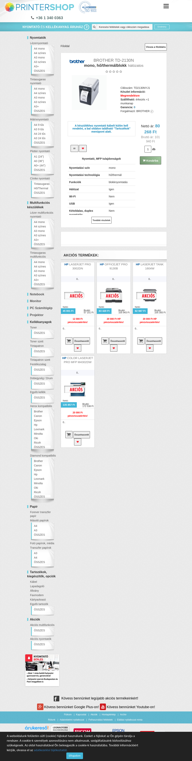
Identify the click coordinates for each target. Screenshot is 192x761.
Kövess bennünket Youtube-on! (127, 707)
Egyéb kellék (37, 392)
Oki (36, 438)
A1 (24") (39, 156)
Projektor (36, 315)
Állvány (34, 590)
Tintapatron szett (40, 359)
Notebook (37, 294)
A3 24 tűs (39, 138)
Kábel (33, 581)
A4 (35, 525)
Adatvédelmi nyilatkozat (72, 719)
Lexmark (39, 429)
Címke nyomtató (40, 178)
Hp (35, 424)
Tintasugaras (41, 183)
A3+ (36, 66)
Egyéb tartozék (39, 604)
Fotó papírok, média (42, 543)
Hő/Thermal (41, 188)
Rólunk (51, 719)
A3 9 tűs (39, 129)
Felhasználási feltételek (100, 719)
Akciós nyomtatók (40, 638)
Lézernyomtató (39, 43)
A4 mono (39, 48)
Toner (33, 327)
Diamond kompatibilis (43, 455)
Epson (38, 420)
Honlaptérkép (109, 714)
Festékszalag (38, 364)
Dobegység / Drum (41, 378)
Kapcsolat (81, 714)
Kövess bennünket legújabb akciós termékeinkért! (96, 698)
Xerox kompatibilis (41, 406)
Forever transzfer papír (40, 514)
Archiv (123, 714)
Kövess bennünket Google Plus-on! (68, 707)
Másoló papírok (39, 520)
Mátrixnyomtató (39, 119)
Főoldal (65, 46)
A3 (35, 530)
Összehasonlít (81, 341)
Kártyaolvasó (38, 599)
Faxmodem (37, 595)
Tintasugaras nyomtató (38, 81)
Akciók (94, 714)
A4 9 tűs (39, 124)
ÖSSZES (39, 70)
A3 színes (40, 61)
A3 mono (39, 57)
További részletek (101, 220)
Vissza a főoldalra (156, 47)
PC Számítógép (41, 308)
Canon (38, 415)
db (153, 149)
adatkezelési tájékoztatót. (51, 750)
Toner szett (36, 341)
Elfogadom (74, 755)
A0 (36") (39, 161)
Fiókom (68, 714)
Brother (38, 411)
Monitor (35, 301)
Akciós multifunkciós (42, 624)
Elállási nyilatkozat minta (129, 719)
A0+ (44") (39, 165)
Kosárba (150, 160)
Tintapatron (37, 345)
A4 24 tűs (39, 133)
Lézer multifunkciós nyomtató (41, 214)
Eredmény (161, 27)
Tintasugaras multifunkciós (38, 254)
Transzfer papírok (40, 547)
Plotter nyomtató (40, 151)
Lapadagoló (37, 586)
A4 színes (40, 53)
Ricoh (37, 442)
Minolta (38, 433)
